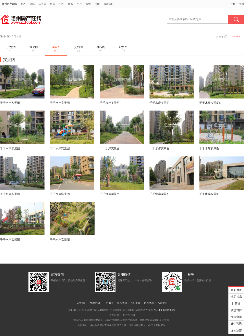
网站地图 (149, 302)
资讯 (32, 3)
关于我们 (81, 302)
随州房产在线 (9, 3)
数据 (70, 3)
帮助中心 (162, 302)
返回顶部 (236, 330)
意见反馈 (135, 302)
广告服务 (108, 302)
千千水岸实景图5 (210, 102)
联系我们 (122, 302)
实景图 (56, 49)
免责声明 (95, 302)
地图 (97, 3)
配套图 (123, 49)
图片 (79, 3)
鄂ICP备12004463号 (164, 310)
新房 (23, 3)
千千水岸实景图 (10, 102)
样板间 (101, 49)
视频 (88, 3)
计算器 (236, 303)
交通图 (78, 49)
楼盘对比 (236, 310)
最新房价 (108, 3)
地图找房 (236, 296)
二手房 (42, 3)
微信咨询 (236, 323)
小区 (61, 3)
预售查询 (236, 316)
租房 (52, 3)
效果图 (34, 49)
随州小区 (5, 36)
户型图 (11, 49)
